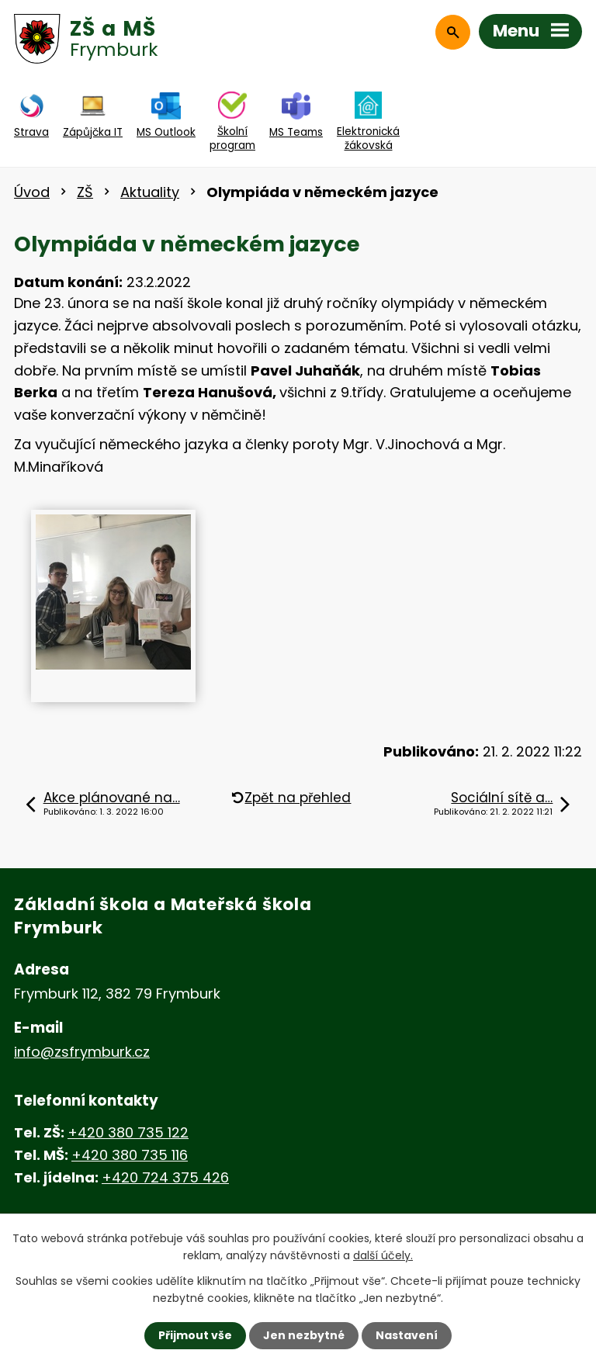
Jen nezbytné (304, 1335)
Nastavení (407, 1335)
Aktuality (149, 192)
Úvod (32, 192)
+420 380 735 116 (129, 1155)
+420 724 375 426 (165, 1177)
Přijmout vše (195, 1335)
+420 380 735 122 (128, 1132)
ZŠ (85, 192)
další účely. (383, 1255)
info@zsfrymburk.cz (82, 1051)
